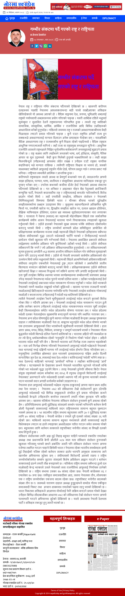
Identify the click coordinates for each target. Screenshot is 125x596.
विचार (47, 18)
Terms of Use (56, 590)
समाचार (36, 18)
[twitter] (37, 46)
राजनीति (23, 18)
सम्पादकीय (71, 18)
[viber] (41, 46)
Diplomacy (109, 18)
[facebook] (32, 46)
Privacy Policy (68, 590)
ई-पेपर (84, 18)
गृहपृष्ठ (10, 18)
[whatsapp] (45, 46)
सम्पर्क (95, 18)
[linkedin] (50, 46)
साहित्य (58, 18)
